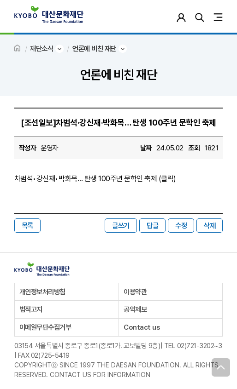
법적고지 (30, 309)
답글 (152, 225)
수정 (181, 225)
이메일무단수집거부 (45, 327)
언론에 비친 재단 (94, 48)
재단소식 (41, 48)
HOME (18, 49)
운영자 (49, 147)
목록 (27, 225)
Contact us (142, 327)
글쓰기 (121, 225)
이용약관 (135, 291)
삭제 (209, 225)
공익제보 (135, 309)
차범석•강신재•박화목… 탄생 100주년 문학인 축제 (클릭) (95, 178)
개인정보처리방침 (42, 291)
